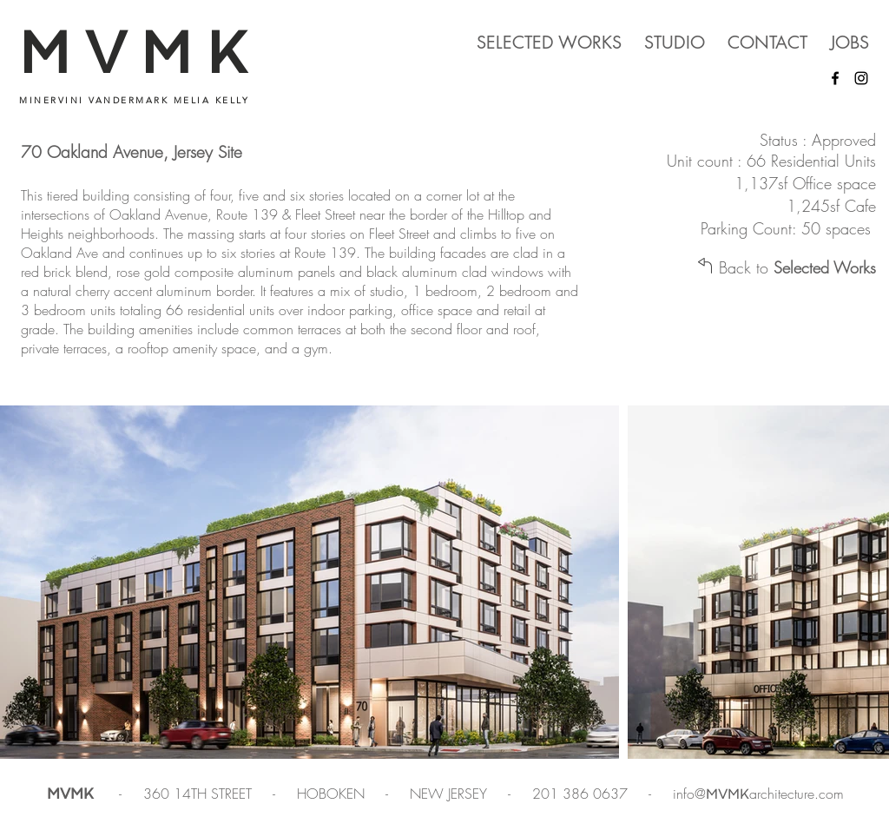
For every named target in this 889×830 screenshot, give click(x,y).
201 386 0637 (582, 793)
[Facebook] (835, 78)
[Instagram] (861, 78)
